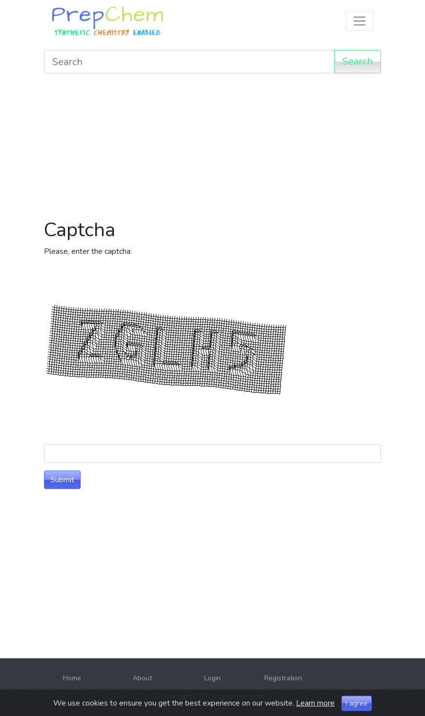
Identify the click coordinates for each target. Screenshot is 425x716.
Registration (283, 678)
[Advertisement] (212, 149)
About (142, 678)
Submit (62, 479)
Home (72, 678)
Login (212, 678)
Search (357, 61)
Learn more (315, 709)
